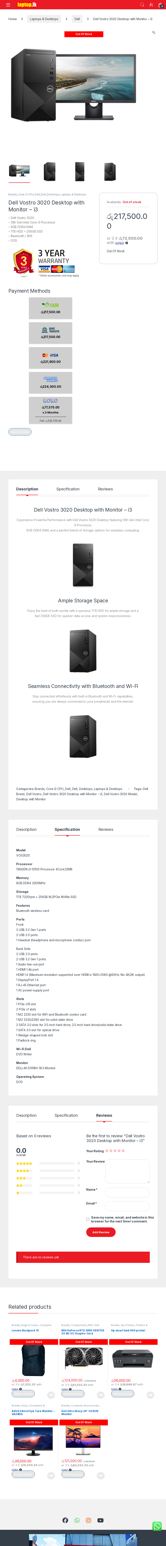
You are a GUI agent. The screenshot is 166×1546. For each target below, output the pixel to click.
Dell (77, 19)
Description (27, 489)
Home (12, 19)
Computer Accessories (85, 1405)
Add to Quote (20, 432)
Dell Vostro (33, 794)
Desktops (53, 194)
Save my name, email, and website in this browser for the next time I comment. (122, 1219)
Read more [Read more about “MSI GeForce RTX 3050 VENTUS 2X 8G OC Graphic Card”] (101, 1395)
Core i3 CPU (26, 194)
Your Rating (95, 1151)
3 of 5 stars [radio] (115, 1150)
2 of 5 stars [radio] (110, 1150)
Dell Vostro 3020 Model (120, 794)
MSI (90, 1325)
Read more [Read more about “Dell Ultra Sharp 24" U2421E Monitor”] (101, 1475)
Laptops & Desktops (44, 19)
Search (142, 4)
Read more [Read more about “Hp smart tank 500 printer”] (150, 1395)
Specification (67, 489)
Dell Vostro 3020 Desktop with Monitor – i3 (72, 794)
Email (91, 1203)
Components (79, 1325)
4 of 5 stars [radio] (119, 1150)
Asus (24, 1405)
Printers (129, 1325)
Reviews (105, 489)
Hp (122, 1325)
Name (91, 1189)
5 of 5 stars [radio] (123, 1150)
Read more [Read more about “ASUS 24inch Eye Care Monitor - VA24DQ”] (51, 1475)
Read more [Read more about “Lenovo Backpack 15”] (51, 1395)
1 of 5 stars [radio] (106, 1150)
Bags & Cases (29, 1325)
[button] (153, 32)
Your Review (95, 1161)
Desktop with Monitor (31, 799)
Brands (12, 194)
